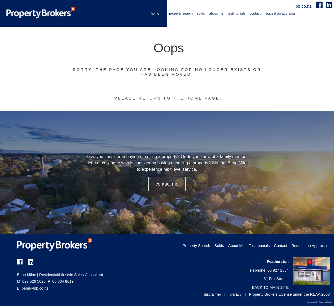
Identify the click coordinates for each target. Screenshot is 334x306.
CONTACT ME (167, 184)
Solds (201, 13)
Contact (255, 13)
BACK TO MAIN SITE (270, 287)
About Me (216, 13)
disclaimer (212, 294)
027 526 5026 (31, 281)
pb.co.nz (304, 6)
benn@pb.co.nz (35, 288)
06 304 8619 (60, 281)
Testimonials (236, 13)
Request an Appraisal (280, 13)
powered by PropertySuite (319, 302)
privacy (236, 294)
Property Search (181, 13)
